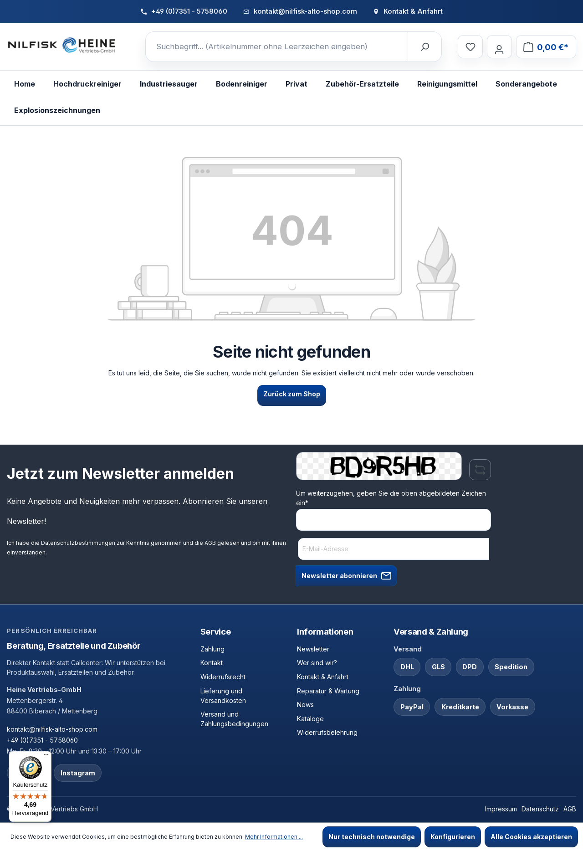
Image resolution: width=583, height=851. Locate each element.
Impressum (501, 809)
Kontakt (211, 662)
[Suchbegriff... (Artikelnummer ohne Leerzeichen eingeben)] (277, 47)
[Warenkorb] (546, 46)
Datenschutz (540, 809)
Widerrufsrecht (222, 677)
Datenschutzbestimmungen (78, 542)
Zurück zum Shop (291, 394)
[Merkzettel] (470, 46)
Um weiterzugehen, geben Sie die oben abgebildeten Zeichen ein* (391, 498)
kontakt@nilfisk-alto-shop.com (52, 729)
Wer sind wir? (317, 662)
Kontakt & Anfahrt (322, 677)
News (305, 704)
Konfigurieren (452, 837)
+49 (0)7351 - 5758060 (42, 740)
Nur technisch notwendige (371, 837)
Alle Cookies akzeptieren (531, 837)
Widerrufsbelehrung (327, 732)
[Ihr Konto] (499, 46)
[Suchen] (424, 47)
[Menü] (46, 756)
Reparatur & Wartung (328, 691)
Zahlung (212, 649)
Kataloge (310, 719)
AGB (210, 542)
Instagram (78, 773)
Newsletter (313, 649)
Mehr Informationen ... (274, 836)
